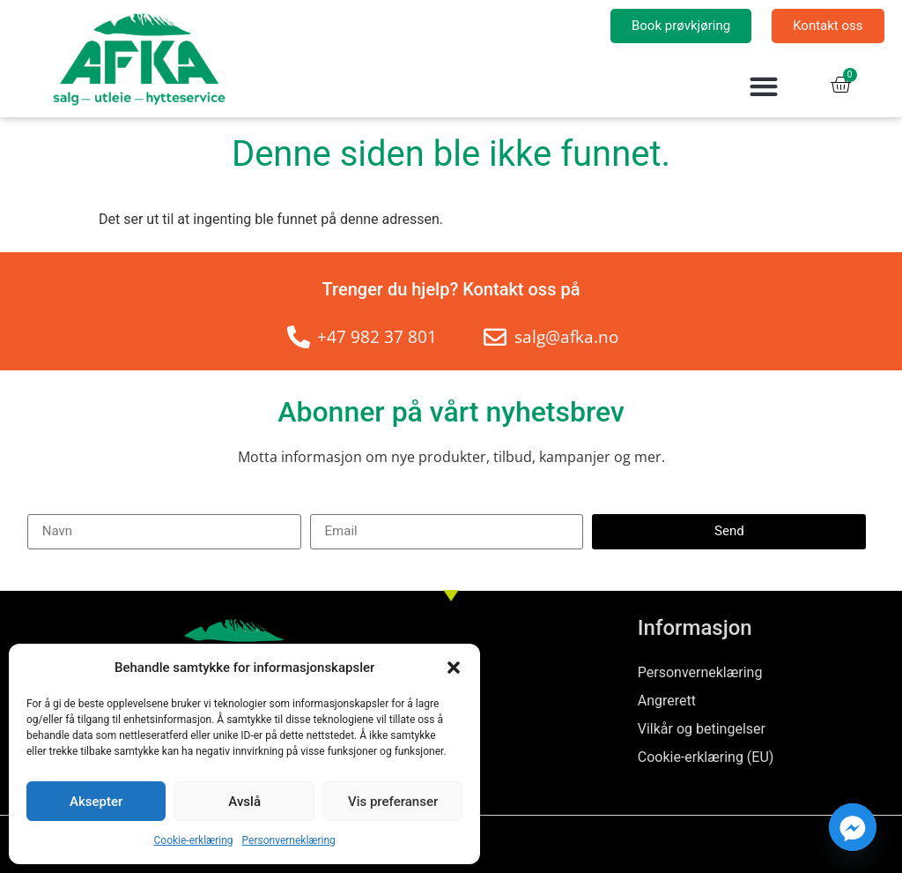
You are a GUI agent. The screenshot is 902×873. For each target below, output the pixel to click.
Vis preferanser (393, 802)
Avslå (244, 802)
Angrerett (667, 700)
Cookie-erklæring (193, 840)
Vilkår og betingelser (701, 728)
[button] (453, 667)
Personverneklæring (289, 840)
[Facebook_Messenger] (852, 827)
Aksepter (96, 802)
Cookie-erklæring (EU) (706, 757)
